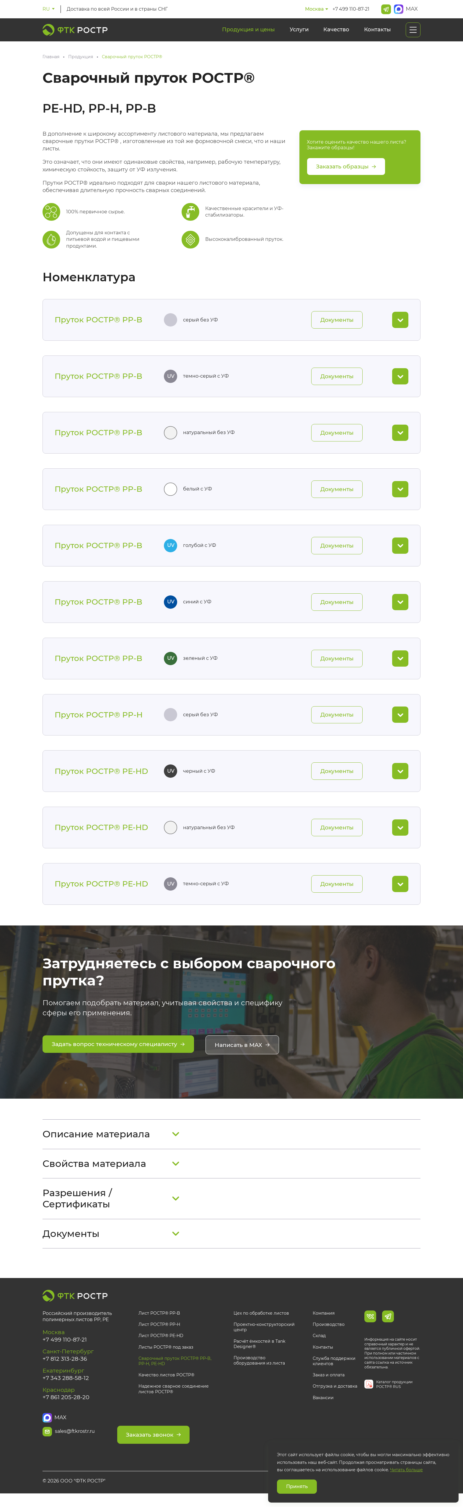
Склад (319, 1345)
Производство (329, 1334)
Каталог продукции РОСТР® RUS (394, 1394)
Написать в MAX (254, 1054)
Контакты (377, 29)
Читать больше (406, 1469)
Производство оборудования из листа (259, 1370)
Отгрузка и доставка (335, 1396)
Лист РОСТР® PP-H (159, 1334)
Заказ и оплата (329, 1384)
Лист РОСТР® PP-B (159, 1323)
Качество (336, 29)
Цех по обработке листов (261, 1323)
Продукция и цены (248, 29)
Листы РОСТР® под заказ (165, 1357)
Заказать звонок (177, 1441)
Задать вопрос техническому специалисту (122, 1054)
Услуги (299, 29)
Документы (335, 320)
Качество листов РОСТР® (166, 1384)
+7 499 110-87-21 (350, 9)
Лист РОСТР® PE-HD (160, 1345)
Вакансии (323, 1407)
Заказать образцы (348, 166)
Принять (297, 1486)
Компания (324, 1323)
